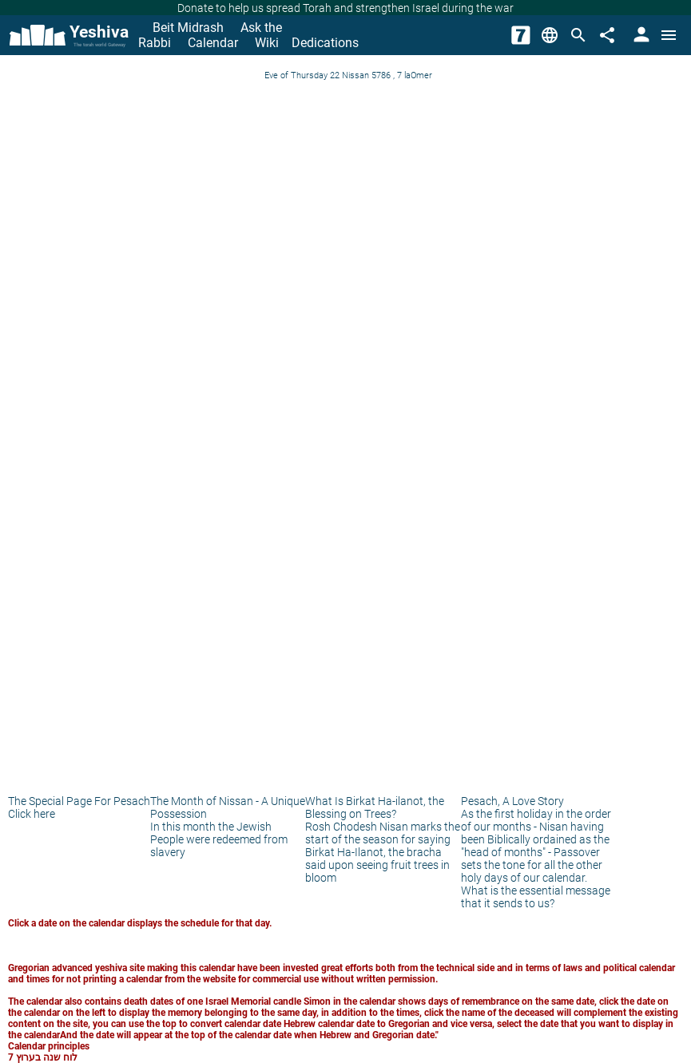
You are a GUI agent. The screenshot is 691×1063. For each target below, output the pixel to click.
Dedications (325, 42)
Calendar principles (48, 1046)
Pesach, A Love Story (512, 801)
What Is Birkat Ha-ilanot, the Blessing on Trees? (374, 807)
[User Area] (639, 35)
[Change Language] (549, 35)
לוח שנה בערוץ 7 (42, 1057)
